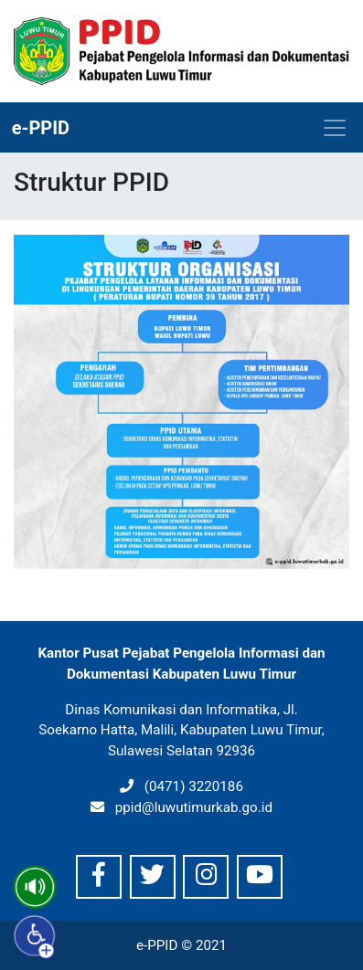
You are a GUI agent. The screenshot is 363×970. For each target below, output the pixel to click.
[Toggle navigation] (335, 128)
